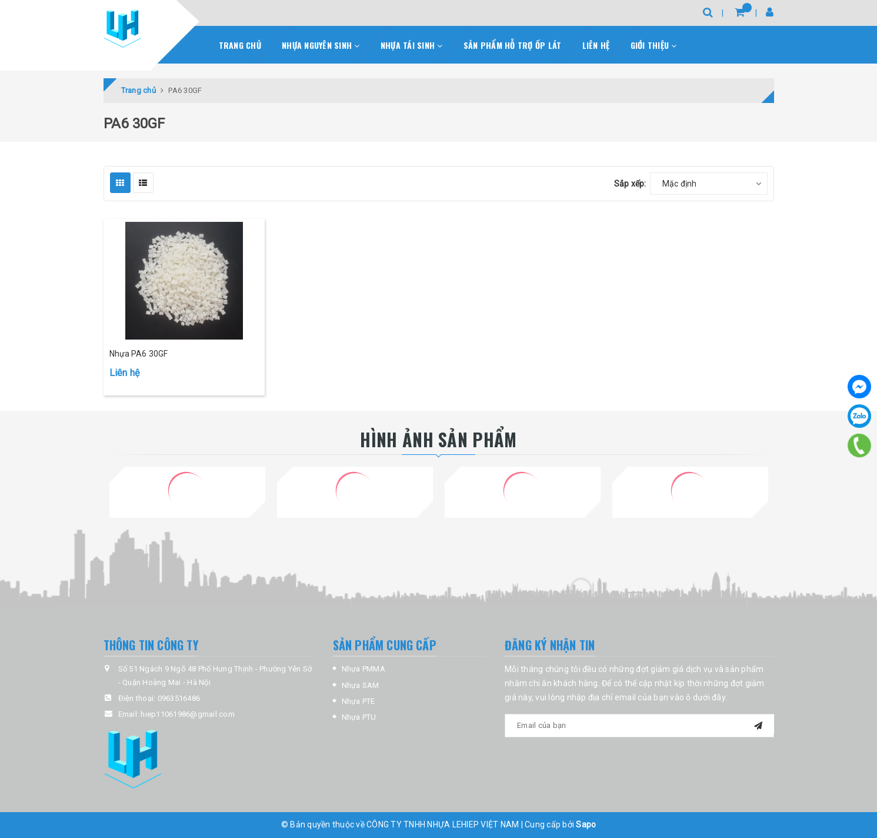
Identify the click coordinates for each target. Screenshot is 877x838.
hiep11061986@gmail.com (188, 714)
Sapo (586, 824)
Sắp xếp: (630, 183)
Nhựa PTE (358, 701)
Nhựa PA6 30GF (138, 353)
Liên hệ (596, 45)
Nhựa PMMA (363, 668)
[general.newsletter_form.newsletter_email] (639, 725)
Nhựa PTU (359, 717)
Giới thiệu (654, 45)
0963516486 (179, 698)
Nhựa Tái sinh (412, 45)
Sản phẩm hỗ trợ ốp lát (512, 45)
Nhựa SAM (360, 685)
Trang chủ (240, 45)
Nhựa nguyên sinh (321, 45)
